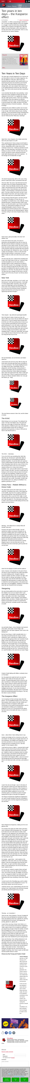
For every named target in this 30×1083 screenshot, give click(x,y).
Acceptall (24, 1079)
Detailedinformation (7, 1079)
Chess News (12, 6)
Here (9, 1073)
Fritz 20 (4, 55)
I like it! (20, 20)
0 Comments (25, 20)
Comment (4, 1059)
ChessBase (10, 1038)
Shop (3, 1)
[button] (10, 1)
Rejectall (15, 1079)
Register (13, 1057)
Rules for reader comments (7, 1051)
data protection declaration (19, 1076)
